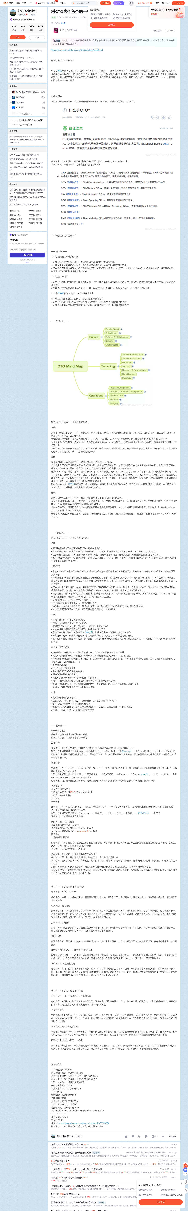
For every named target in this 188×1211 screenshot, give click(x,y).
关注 (78, 1137)
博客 (18, 3)
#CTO (63, 23)
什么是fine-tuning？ (22, 58)
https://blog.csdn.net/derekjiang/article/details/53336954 (77, 50)
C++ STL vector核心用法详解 (24, 155)
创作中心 (165, 3)
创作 (178, 3)
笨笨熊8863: (15, 139)
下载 (24, 3)
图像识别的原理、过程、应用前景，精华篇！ (26, 63)
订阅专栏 (170, 30)
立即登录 (112, 25)
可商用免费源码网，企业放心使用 (23, 159)
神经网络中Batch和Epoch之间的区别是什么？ (26, 70)
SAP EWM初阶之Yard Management (24, 205)
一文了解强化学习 (24, 125)
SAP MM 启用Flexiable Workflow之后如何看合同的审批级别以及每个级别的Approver (28, 191)
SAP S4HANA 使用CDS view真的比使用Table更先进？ (28, 198)
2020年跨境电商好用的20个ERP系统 (26, 52)
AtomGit (39, 3)
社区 (30, 3)
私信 (37, 37)
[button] (27, 262)
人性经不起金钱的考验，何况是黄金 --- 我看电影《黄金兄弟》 (31, 120)
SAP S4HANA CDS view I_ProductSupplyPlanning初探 (27, 136)
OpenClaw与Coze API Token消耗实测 (26, 168)
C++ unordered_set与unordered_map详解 (26, 163)
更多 (63, 3)
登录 (131, 3)
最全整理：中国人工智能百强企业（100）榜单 (27, 77)
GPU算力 (52, 2)
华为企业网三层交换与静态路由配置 (26, 175)
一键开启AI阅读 (27, 255)
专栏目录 (172, 1137)
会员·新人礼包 (145, 3)
